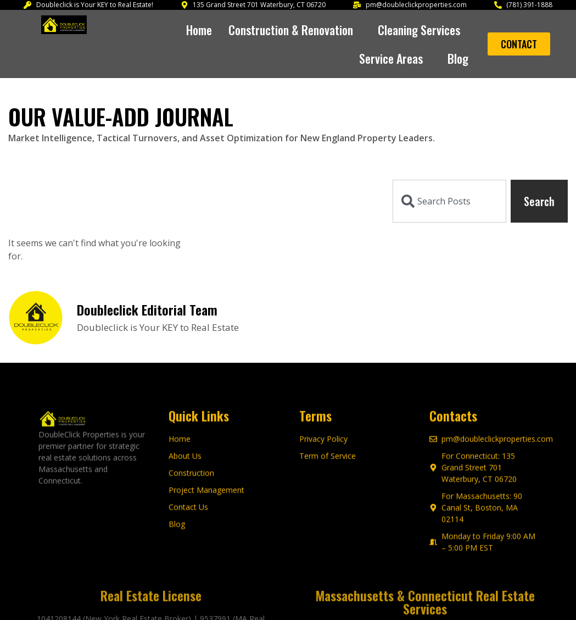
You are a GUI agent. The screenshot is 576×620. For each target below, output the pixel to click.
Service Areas (395, 58)
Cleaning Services (423, 29)
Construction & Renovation (294, 29)
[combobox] (449, 201)
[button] (295, 29)
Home (199, 29)
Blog (458, 58)
